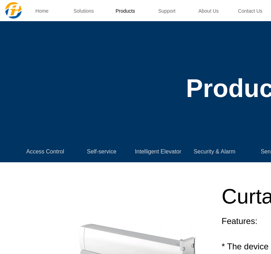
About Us (208, 11)
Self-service (101, 152)
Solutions (83, 11)
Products (125, 11)
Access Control (45, 152)
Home (41, 11)
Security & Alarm (214, 152)
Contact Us (250, 11)
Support (166, 11)
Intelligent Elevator (158, 152)
